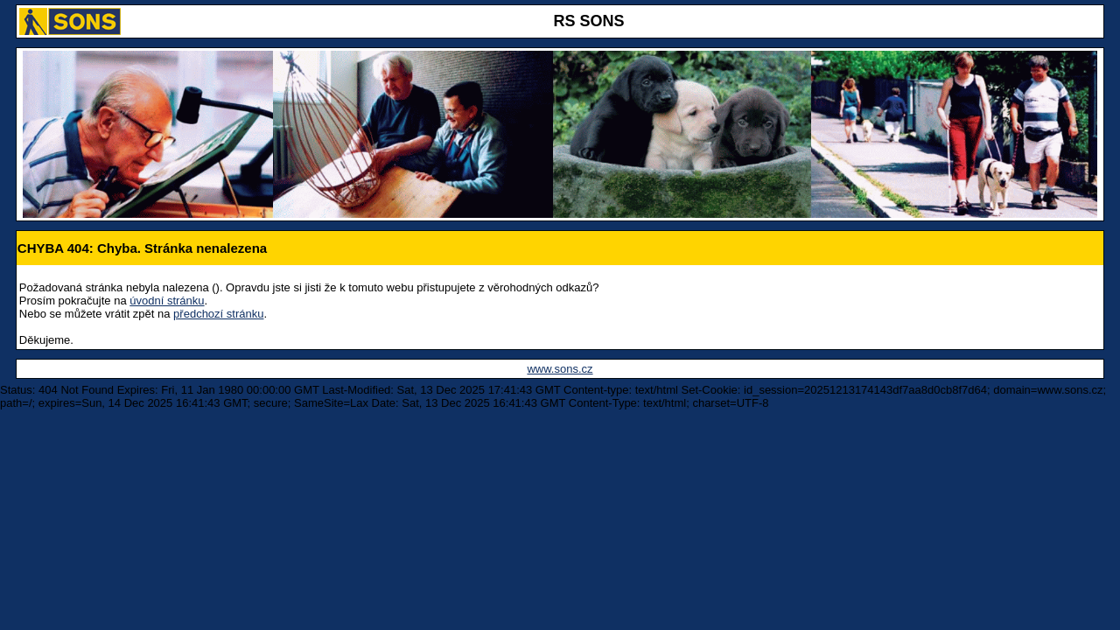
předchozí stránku (218, 313)
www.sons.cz (559, 368)
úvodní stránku (167, 300)
